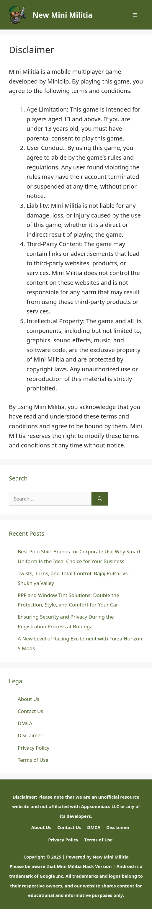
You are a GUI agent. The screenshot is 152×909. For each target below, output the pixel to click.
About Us (28, 699)
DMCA (25, 723)
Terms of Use (33, 759)
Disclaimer (30, 735)
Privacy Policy (33, 747)
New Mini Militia (62, 15)
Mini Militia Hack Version (84, 866)
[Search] (99, 499)
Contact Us (30, 711)
